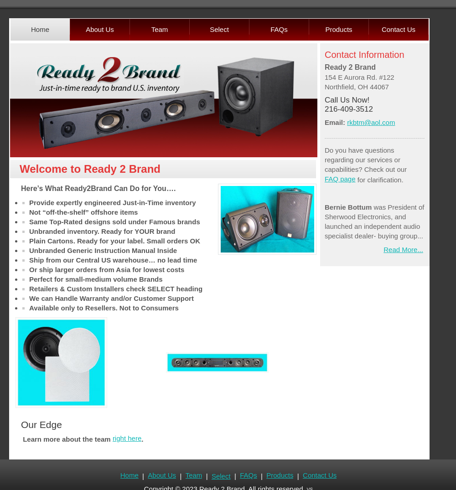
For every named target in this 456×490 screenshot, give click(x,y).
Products (279, 475)
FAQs (248, 475)
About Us (162, 475)
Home (129, 475)
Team (193, 475)
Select (220, 476)
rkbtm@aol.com (371, 122)
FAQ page (340, 179)
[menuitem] (40, 30)
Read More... (403, 249)
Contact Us (319, 475)
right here (127, 438)
